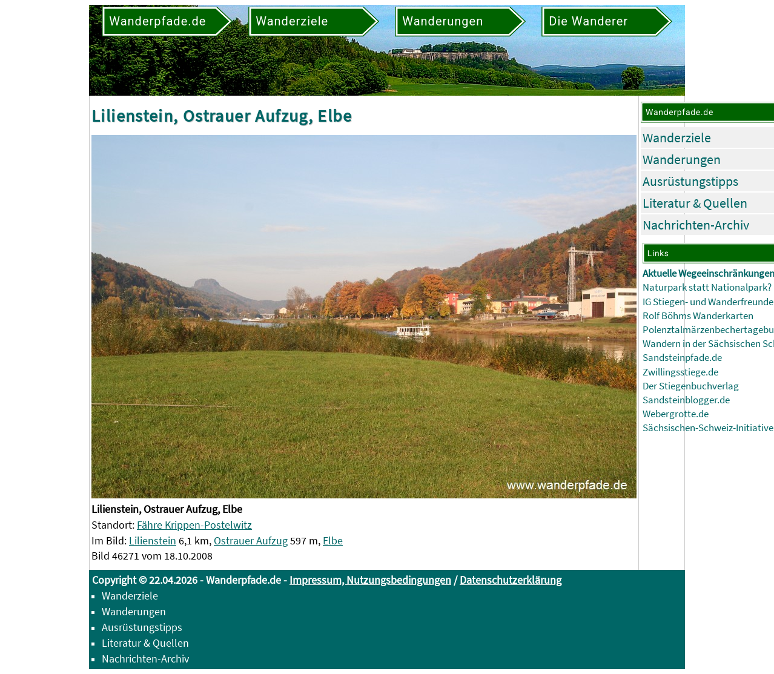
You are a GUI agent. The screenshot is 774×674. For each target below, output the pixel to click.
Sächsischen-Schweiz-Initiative (708, 427)
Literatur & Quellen (695, 202)
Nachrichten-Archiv (696, 224)
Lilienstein (152, 540)
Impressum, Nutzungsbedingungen (370, 580)
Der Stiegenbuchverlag (691, 386)
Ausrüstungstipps (690, 181)
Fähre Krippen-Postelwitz (194, 525)
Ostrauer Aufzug (251, 540)
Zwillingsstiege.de (680, 372)
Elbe (333, 540)
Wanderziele (677, 137)
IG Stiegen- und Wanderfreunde (708, 302)
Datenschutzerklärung (510, 580)
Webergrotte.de (676, 414)
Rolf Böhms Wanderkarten (698, 315)
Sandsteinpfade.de (682, 357)
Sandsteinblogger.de (686, 400)
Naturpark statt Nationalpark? (707, 287)
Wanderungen (682, 159)
